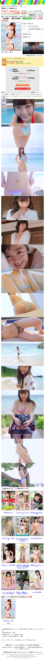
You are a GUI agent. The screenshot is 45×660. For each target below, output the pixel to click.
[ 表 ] (6, 52)
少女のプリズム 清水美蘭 (8, 539)
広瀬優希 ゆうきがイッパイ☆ (36, 566)
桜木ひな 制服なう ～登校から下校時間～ (22, 592)
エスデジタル (22, 16)
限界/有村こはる (8, 512)
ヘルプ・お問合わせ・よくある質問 (23, 645)
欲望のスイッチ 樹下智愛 (8, 565)
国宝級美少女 (32, 15)
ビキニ (8, 6)
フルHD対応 (31, 29)
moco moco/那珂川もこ (37, 538)
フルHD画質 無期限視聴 (19, 77)
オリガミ (40, 16)
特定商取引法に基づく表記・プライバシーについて (15, 652)
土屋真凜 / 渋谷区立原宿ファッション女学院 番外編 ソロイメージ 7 (22, 566)
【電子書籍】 (5, 18)
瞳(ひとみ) (30, 23)
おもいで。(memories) (11, 16)
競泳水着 (37, 29)
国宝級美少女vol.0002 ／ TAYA (36, 513)
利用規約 (31, 652)
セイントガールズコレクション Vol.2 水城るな (8, 592)
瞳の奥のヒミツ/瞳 (8, 620)
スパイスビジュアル (33, 26)
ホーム (3, 6)
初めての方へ (10, 645)
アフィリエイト (38, 652)
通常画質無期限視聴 (16, 70)
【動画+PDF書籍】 (16, 18)
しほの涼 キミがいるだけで (22, 513)
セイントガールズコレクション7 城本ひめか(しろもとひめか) (22, 540)
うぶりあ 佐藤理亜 (36, 592)
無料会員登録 (36, 645)
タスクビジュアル (32, 16)
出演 (25, 23)
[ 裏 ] (11, 52)
